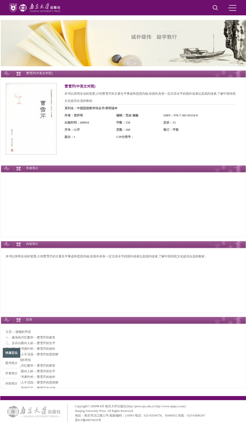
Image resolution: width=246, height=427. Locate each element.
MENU (232, 8)
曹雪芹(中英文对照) (80, 86)
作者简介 (11, 373)
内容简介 (11, 383)
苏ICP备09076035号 (88, 420)
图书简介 (11, 363)
